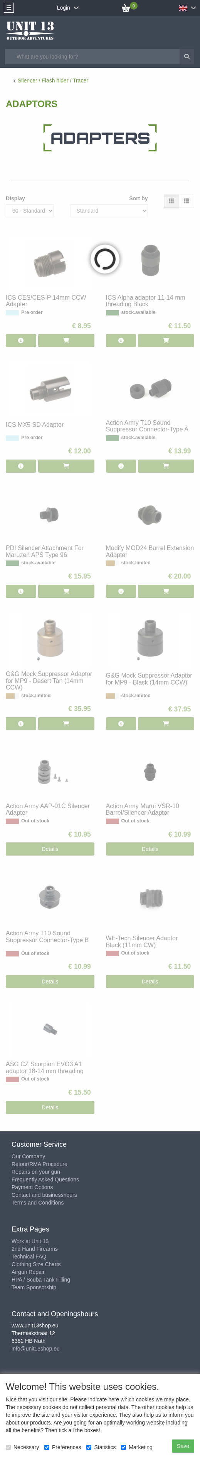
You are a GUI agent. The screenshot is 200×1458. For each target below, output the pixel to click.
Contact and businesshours (44, 1195)
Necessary (22, 1447)
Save (183, 1446)
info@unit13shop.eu (36, 1349)
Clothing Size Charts (36, 1264)
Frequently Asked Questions (45, 1179)
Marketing (136, 1447)
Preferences (62, 1447)
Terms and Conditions (38, 1203)
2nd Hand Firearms (35, 1249)
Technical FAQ (29, 1256)
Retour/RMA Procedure (39, 1164)
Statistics (101, 1447)
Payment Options (32, 1187)
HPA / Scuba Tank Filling (41, 1280)
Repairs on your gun (36, 1172)
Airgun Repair (28, 1272)
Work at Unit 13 (30, 1241)
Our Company (28, 1156)
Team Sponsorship (34, 1287)
